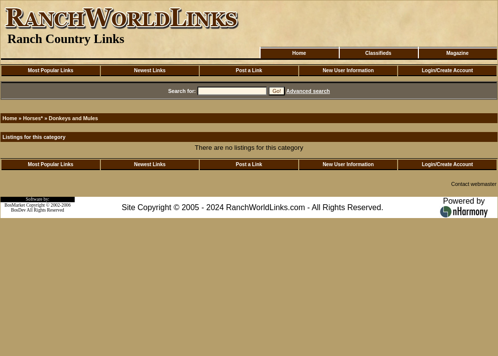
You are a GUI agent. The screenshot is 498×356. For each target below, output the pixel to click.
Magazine (457, 53)
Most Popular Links (50, 70)
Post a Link (249, 70)
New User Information (347, 70)
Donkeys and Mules (73, 118)
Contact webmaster (474, 184)
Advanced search (308, 91)
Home (299, 53)
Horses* (33, 118)
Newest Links (150, 70)
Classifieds (378, 53)
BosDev (18, 210)
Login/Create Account (447, 70)
